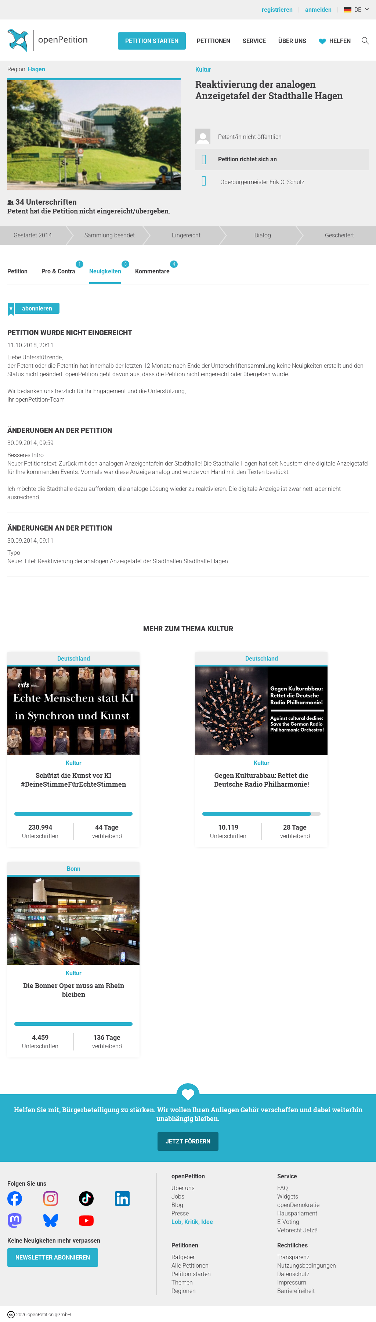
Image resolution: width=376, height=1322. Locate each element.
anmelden (318, 9)
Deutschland (73, 658)
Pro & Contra (58, 268)
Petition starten (151, 40)
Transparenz (293, 1257)
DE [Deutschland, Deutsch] (352, 9)
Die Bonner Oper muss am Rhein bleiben (73, 990)
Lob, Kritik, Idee (192, 1221)
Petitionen (214, 40)
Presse (180, 1213)
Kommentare (152, 268)
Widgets (287, 1196)
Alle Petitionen (190, 1265)
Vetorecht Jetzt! (297, 1230)
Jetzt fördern (188, 1141)
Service (254, 40)
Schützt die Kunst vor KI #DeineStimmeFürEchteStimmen (73, 779)
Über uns (183, 1188)
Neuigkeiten (105, 268)
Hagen (36, 69)
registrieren (277, 9)
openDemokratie (298, 1204)
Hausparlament (297, 1213)
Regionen (183, 1290)
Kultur (203, 69)
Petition (17, 271)
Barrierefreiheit (296, 1290)
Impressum (291, 1282)
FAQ (282, 1188)
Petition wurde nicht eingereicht (69, 332)
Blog (177, 1204)
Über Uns (292, 40)
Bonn (73, 868)
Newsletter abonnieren (52, 1257)
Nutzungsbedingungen (306, 1265)
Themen (182, 1282)
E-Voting (288, 1221)
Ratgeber (183, 1257)
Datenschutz (293, 1274)
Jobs (177, 1196)
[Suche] (365, 40)
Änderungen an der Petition (59, 430)
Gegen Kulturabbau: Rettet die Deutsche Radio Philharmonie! (261, 779)
